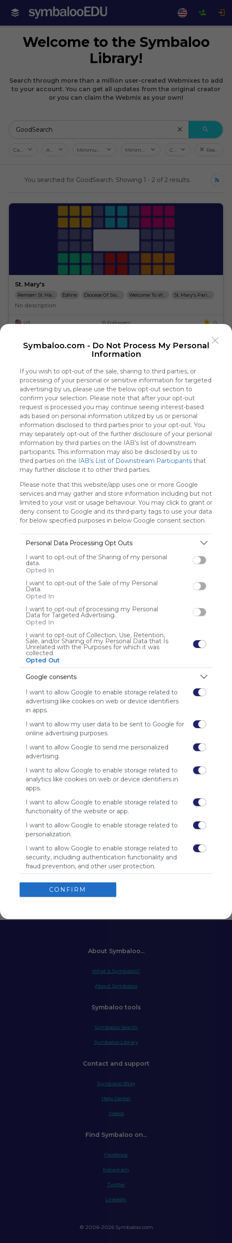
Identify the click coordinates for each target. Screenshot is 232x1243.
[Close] (215, 340)
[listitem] (116, 543)
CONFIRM (67, 889)
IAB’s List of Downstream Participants (135, 461)
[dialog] (116, 621)
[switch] (199, 560)
